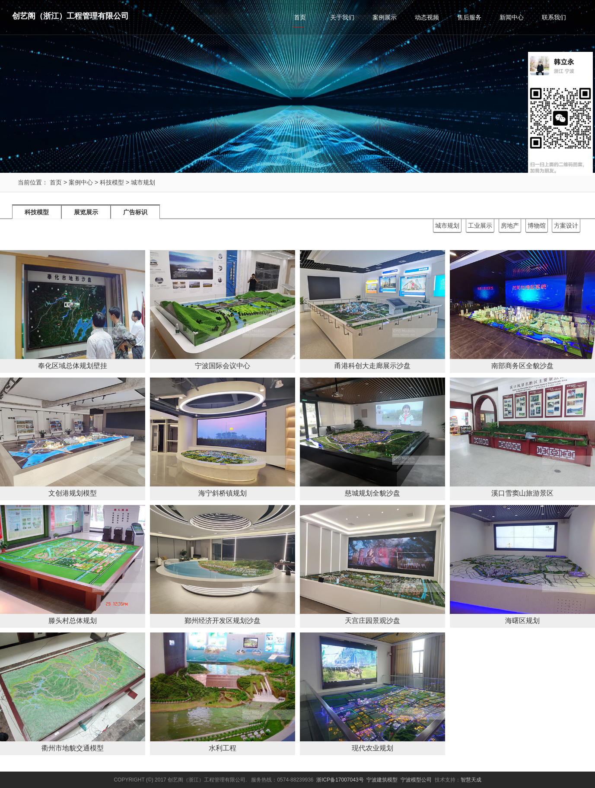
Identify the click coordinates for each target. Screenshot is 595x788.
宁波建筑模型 (382, 780)
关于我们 (342, 17)
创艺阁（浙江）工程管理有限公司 (70, 16)
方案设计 (566, 225)
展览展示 (86, 212)
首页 (300, 17)
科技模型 (112, 182)
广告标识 (135, 212)
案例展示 (384, 17)
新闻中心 (512, 17)
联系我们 (554, 17)
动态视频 (427, 17)
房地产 (510, 225)
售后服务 (469, 17)
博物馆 (537, 225)
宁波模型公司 (416, 780)
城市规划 (143, 182)
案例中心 (81, 182)
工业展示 (480, 225)
